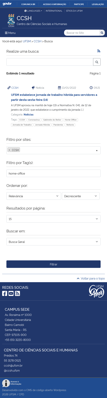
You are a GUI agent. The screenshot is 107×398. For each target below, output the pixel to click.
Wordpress (59, 390)
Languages (32, 10)
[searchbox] (22, 149)
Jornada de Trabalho (22, 124)
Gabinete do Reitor (52, 119)
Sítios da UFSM (74, 10)
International (54, 10)
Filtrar (53, 264)
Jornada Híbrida (42, 124)
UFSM (12, 394)
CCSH (14, 87)
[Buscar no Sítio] (81, 33)
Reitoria (70, 124)
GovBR (7, 4)
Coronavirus (34, 119)
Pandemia (58, 124)
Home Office (71, 119)
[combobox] (53, 150)
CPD (21, 394)
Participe (79, 4)
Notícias (28, 114)
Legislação (98, 4)
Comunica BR (28, 4)
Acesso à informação (54, 4)
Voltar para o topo (91, 278)
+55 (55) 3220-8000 (18, 340)
